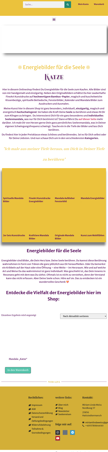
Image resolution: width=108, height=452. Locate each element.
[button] (54, 19)
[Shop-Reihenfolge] (83, 316)
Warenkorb (99, 4)
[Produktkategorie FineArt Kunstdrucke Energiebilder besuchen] (41, 186)
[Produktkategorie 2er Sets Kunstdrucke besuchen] (15, 222)
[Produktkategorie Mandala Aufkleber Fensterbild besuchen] (67, 186)
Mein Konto (83, 4)
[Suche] (67, 4)
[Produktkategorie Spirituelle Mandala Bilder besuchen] (15, 186)
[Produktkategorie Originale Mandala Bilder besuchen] (67, 223)
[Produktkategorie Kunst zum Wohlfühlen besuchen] (93, 222)
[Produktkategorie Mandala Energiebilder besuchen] (93, 186)
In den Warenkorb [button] (18, 370)
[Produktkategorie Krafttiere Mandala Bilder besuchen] (41, 223)
